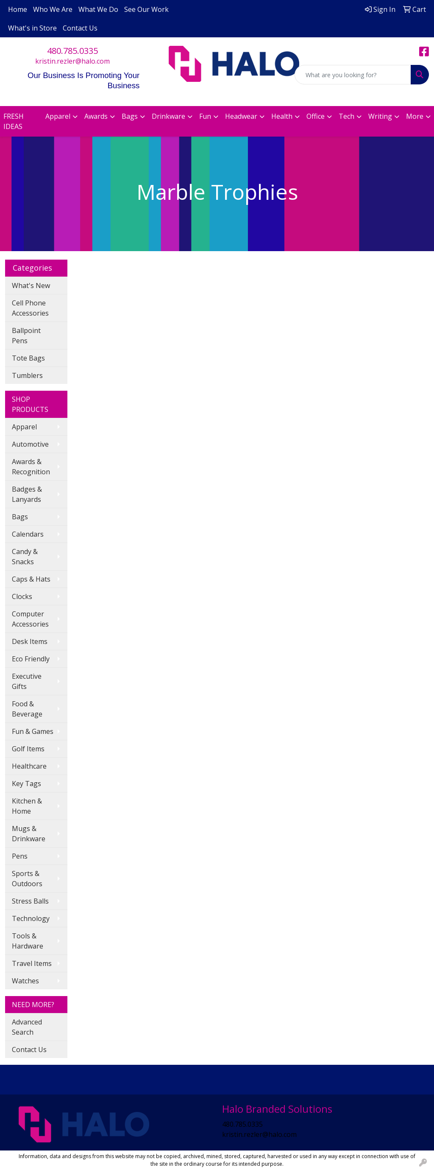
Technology (31, 918)
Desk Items (29, 641)
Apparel (24, 426)
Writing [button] (380, 116)
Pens (20, 856)
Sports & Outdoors (27, 878)
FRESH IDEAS (13, 121)
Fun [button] (205, 116)
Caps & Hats (31, 579)
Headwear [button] (241, 116)
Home (17, 9)
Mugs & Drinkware (28, 833)
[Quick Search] (353, 74)
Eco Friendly (31, 658)
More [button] (414, 116)
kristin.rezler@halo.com (72, 61)
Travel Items (32, 963)
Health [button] (281, 116)
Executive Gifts (27, 681)
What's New (31, 285)
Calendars (28, 534)
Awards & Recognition (31, 466)
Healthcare (29, 766)
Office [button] (315, 116)
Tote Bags (28, 358)
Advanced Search (27, 1027)
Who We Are (52, 9)
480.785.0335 (72, 50)
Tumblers (27, 375)
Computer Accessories (30, 619)
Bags (20, 516)
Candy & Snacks (25, 556)
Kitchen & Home (27, 806)
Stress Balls (30, 901)
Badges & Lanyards (27, 494)
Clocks (22, 596)
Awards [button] (96, 116)
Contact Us (80, 28)
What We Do (98, 9)
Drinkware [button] (168, 116)
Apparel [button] (57, 116)
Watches (25, 980)
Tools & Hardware (27, 941)
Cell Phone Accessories (30, 308)
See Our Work (146, 9)
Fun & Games (32, 731)
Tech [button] (346, 116)
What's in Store (32, 28)
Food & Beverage (27, 709)
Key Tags (26, 783)
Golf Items (28, 748)
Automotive (30, 444)
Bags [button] (130, 116)
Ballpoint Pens (26, 335)
